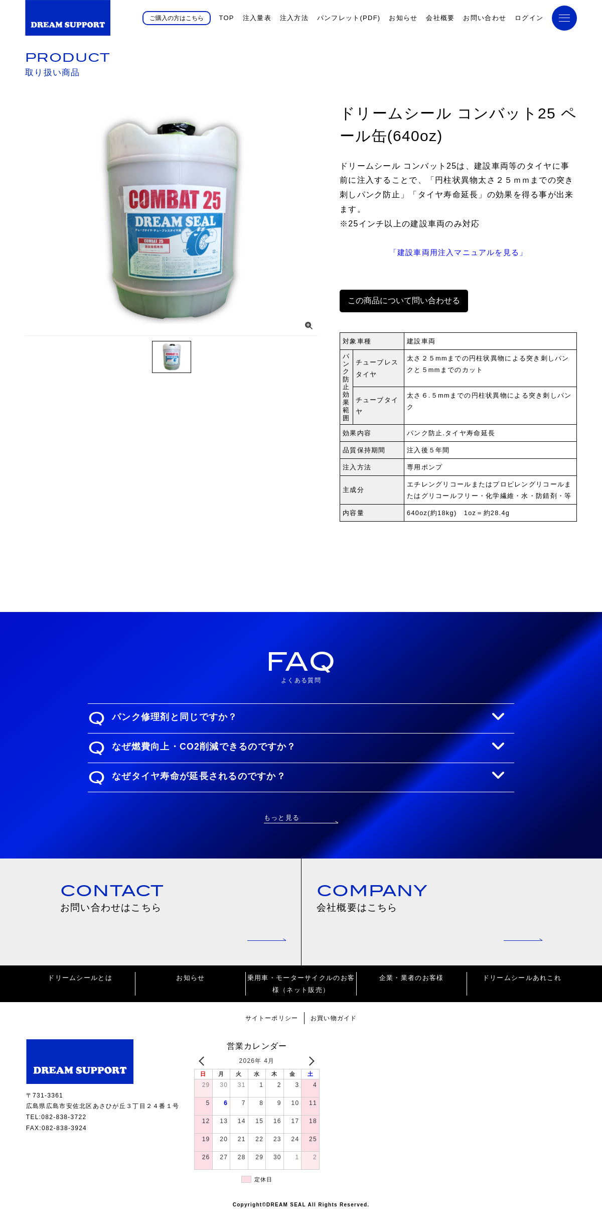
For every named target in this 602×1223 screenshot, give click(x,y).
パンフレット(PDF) (349, 18)
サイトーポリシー (269, 1025)
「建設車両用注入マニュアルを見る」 (458, 252)
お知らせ (403, 18)
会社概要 (440, 18)
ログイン (529, 18)
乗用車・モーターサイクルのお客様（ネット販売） (301, 991)
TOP (226, 18)
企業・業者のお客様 (411, 985)
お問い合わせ (484, 18)
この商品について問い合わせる (404, 300)
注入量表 (257, 18)
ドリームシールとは (80, 985)
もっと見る (281, 817)
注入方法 (294, 18)
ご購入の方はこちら (176, 17)
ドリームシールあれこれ (522, 985)
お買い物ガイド (336, 1025)
